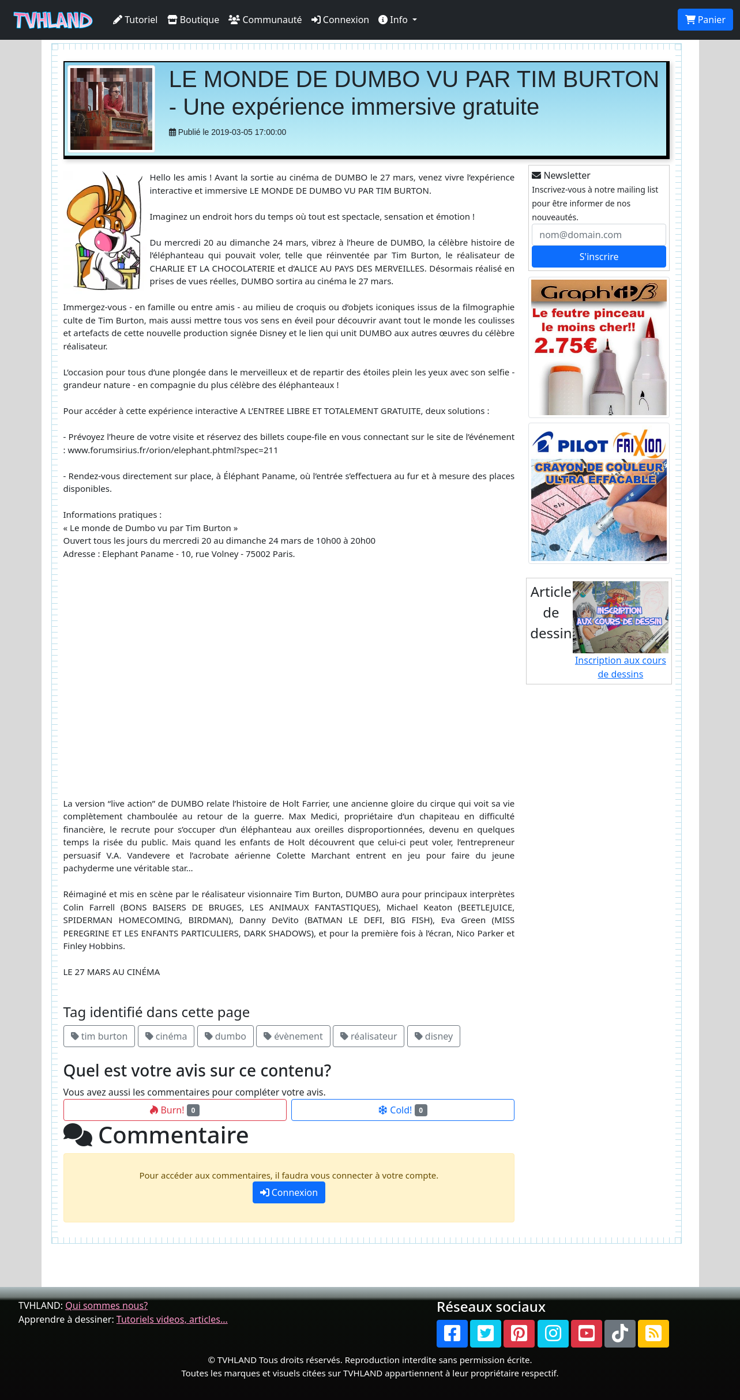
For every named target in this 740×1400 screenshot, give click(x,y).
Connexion (340, 19)
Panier (705, 19)
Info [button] (394, 19)
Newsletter (561, 175)
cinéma (166, 1036)
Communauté (265, 19)
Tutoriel (135, 19)
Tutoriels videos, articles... (172, 1319)
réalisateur (368, 1036)
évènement (293, 1036)
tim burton (99, 1036)
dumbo (225, 1036)
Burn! (175, 1110)
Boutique (193, 19)
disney (434, 1036)
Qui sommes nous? (106, 1305)
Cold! (402, 1110)
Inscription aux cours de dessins (621, 630)
